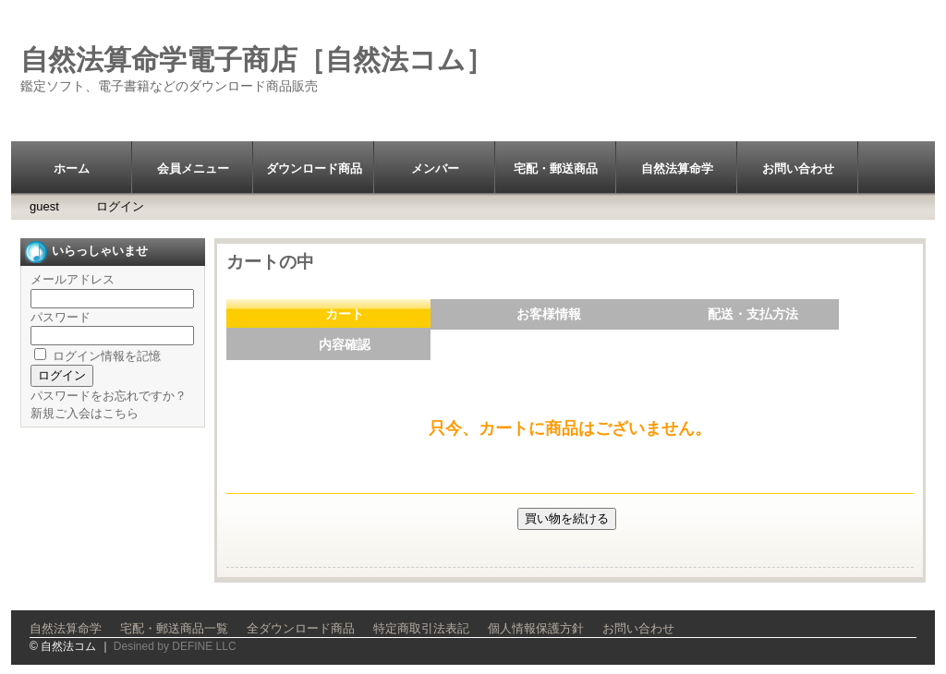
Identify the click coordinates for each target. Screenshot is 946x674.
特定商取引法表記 (421, 628)
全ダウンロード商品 (301, 628)
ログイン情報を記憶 (97, 356)
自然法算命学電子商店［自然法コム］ (256, 59)
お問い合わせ (798, 168)
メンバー (435, 168)
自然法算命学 (677, 168)
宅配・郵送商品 (556, 168)
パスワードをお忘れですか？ (108, 396)
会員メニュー (193, 168)
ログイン (120, 206)
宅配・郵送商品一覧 (174, 628)
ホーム (72, 168)
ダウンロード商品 (314, 168)
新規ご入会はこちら (84, 413)
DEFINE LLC (204, 646)
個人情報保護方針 (536, 628)
